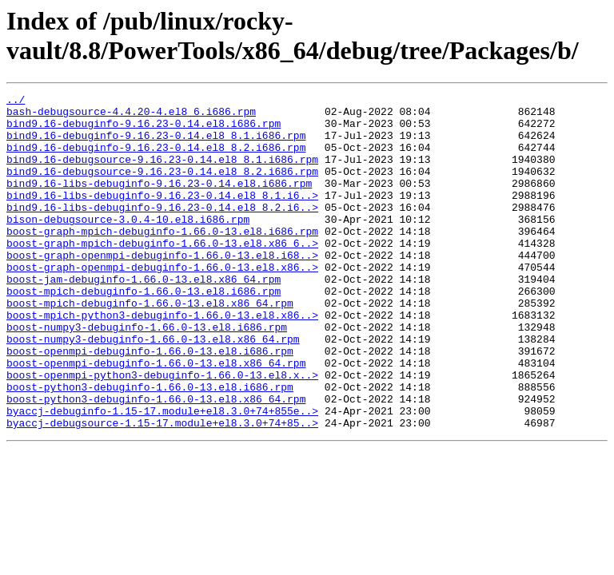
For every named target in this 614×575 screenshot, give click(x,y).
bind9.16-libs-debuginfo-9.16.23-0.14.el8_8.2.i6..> (162, 231)
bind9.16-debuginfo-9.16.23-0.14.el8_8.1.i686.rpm (155, 144)
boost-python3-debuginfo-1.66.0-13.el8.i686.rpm (149, 446)
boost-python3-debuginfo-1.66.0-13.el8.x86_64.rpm (155, 461)
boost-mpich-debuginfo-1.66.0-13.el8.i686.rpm (143, 331)
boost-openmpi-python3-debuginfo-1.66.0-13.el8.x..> (162, 432)
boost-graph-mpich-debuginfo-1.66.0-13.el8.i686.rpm (162, 259)
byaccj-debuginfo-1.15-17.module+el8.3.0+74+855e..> (162, 475)
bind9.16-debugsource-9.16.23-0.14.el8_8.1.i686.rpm (162, 173)
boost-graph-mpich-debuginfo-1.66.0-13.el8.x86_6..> (162, 274)
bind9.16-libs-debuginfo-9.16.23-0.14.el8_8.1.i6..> (162, 216)
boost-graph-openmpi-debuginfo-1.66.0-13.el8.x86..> (162, 302)
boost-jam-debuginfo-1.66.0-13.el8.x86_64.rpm (143, 317)
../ (15, 101)
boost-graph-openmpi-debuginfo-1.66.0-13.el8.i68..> (162, 288)
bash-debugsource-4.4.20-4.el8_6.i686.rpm (131, 116)
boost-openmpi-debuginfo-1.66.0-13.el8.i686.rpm (149, 403)
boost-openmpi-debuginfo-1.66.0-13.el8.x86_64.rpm (155, 417)
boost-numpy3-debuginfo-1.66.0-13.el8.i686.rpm (146, 374)
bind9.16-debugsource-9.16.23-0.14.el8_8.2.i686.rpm (162, 187)
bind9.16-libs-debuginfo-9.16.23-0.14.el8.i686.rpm (159, 202)
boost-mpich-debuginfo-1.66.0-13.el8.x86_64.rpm (149, 346)
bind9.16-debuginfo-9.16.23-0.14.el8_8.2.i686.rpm (155, 159)
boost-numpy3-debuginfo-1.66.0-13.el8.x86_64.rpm (153, 389)
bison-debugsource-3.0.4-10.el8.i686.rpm (127, 245)
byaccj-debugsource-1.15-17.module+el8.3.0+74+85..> (162, 489)
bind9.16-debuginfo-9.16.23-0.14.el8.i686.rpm (143, 130)
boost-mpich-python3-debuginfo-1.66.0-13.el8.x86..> (162, 360)
